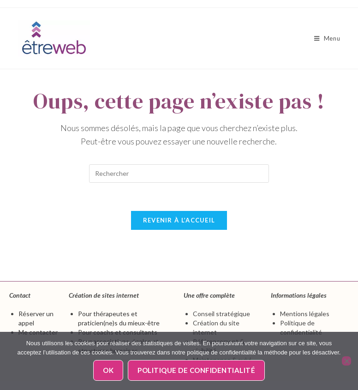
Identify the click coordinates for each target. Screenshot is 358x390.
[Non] (346, 361)
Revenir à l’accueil (179, 220)
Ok (108, 370)
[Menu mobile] (327, 38)
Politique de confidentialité (196, 370)
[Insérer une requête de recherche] (179, 173)
